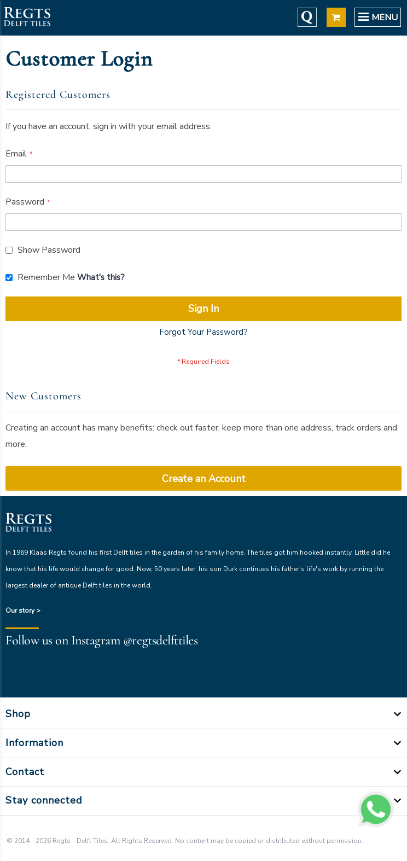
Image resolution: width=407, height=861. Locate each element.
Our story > (22, 610)
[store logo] (27, 18)
